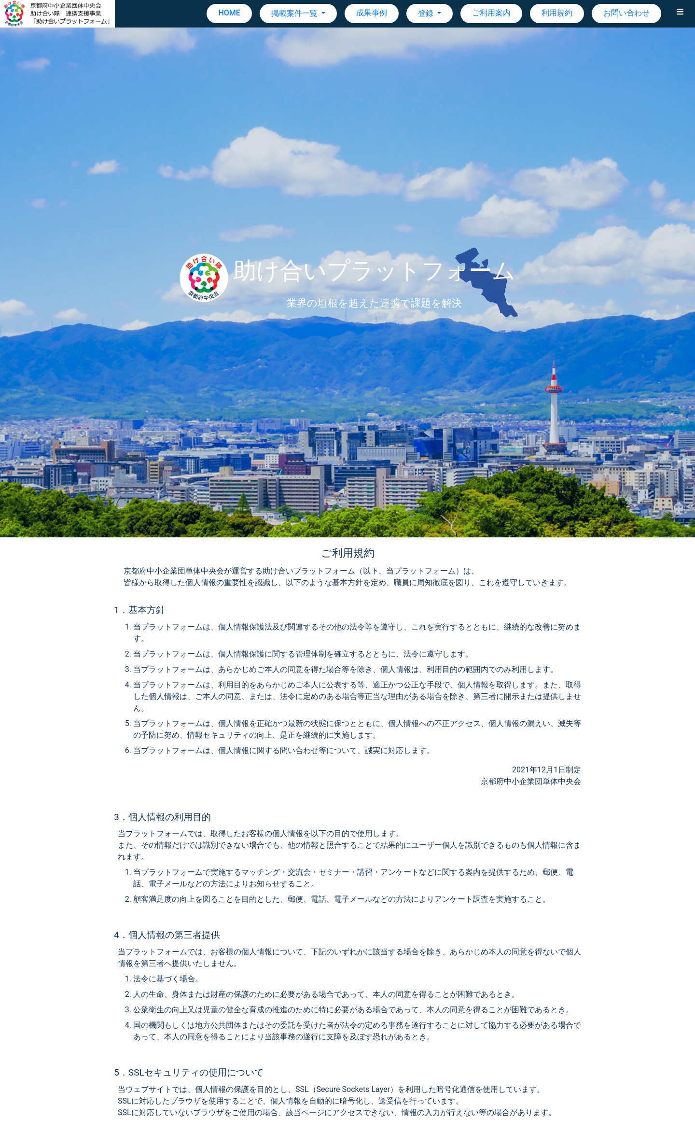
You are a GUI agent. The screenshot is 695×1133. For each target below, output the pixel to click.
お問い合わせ (626, 12)
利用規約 (557, 12)
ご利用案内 (491, 12)
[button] (680, 13)
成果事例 (371, 12)
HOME (229, 12)
